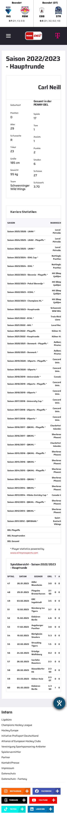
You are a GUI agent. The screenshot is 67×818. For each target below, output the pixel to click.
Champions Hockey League (16, 725)
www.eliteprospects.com (24, 553)
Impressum (7, 768)
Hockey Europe (9, 730)
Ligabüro (6, 720)
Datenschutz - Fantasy (14, 779)
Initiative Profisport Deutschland (19, 736)
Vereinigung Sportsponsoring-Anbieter (23, 747)
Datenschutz (8, 773)
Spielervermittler (11, 752)
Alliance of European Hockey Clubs (21, 741)
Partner (5, 757)
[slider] (33, 13)
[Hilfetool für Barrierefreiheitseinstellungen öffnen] (59, 703)
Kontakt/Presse (10, 763)
